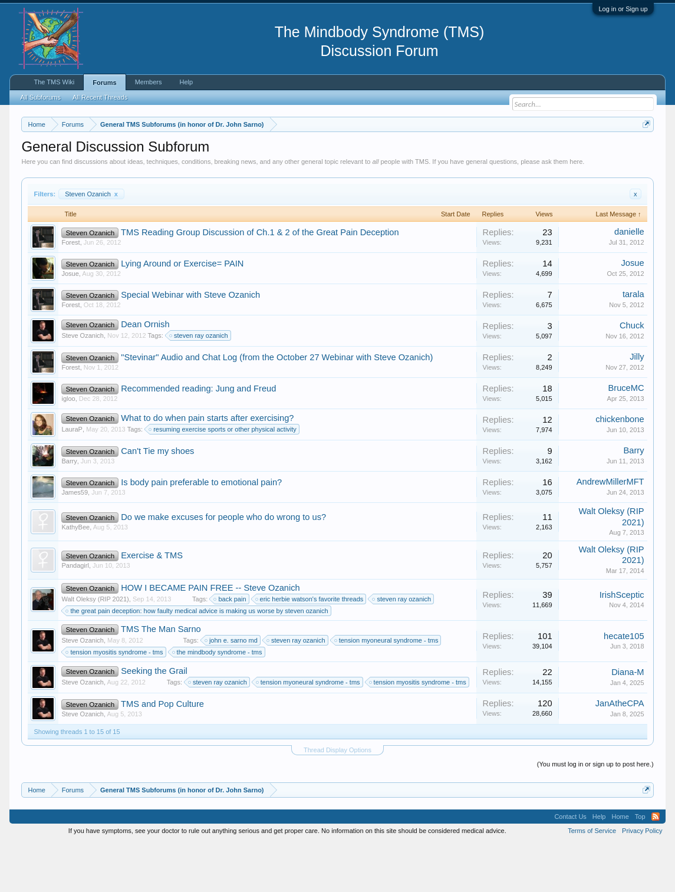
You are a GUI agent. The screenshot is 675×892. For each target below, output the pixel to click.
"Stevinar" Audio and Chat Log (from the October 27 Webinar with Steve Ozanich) (277, 406)
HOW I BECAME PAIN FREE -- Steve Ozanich (210, 636)
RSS (655, 865)
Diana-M (627, 720)
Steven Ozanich (91, 242)
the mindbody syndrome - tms (217, 700)
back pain (230, 647)
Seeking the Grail (154, 720)
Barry (69, 510)
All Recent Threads (100, 97)
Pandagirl (74, 613)
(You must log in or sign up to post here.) (595, 812)
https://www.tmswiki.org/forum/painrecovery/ (129, 166)
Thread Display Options (337, 798)
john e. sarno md (232, 688)
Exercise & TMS (152, 603)
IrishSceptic (622, 643)
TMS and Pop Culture (162, 752)
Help (186, 81)
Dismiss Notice (644, 151)
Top (640, 864)
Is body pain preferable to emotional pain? (201, 531)
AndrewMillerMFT (610, 530)
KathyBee (75, 576)
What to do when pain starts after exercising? (207, 467)
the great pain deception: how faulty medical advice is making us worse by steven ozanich (197, 659)
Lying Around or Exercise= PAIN (182, 312)
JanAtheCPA (619, 751)
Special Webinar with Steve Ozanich (190, 343)
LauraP (71, 478)
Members (148, 81)
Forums (104, 82)
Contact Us (570, 864)
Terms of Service (592, 879)
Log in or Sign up (622, 8)
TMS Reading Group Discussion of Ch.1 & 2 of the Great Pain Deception (260, 281)
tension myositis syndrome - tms (115, 700)
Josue (69, 322)
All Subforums (40, 97)
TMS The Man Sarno (161, 677)
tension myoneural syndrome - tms (387, 688)
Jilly (637, 405)
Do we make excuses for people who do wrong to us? (223, 566)
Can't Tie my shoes (157, 500)
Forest (70, 291)
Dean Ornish (145, 373)
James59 (74, 541)
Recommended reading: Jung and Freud (198, 437)
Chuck (632, 374)
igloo (68, 447)
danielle (629, 280)
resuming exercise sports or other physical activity (223, 478)
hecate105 (624, 684)
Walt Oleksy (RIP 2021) (95, 647)
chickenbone (619, 468)
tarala (633, 343)
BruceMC (626, 437)
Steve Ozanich (82, 384)
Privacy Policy (642, 879)
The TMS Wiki (54, 81)
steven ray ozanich (199, 384)
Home (619, 864)
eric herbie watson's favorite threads (310, 647)
